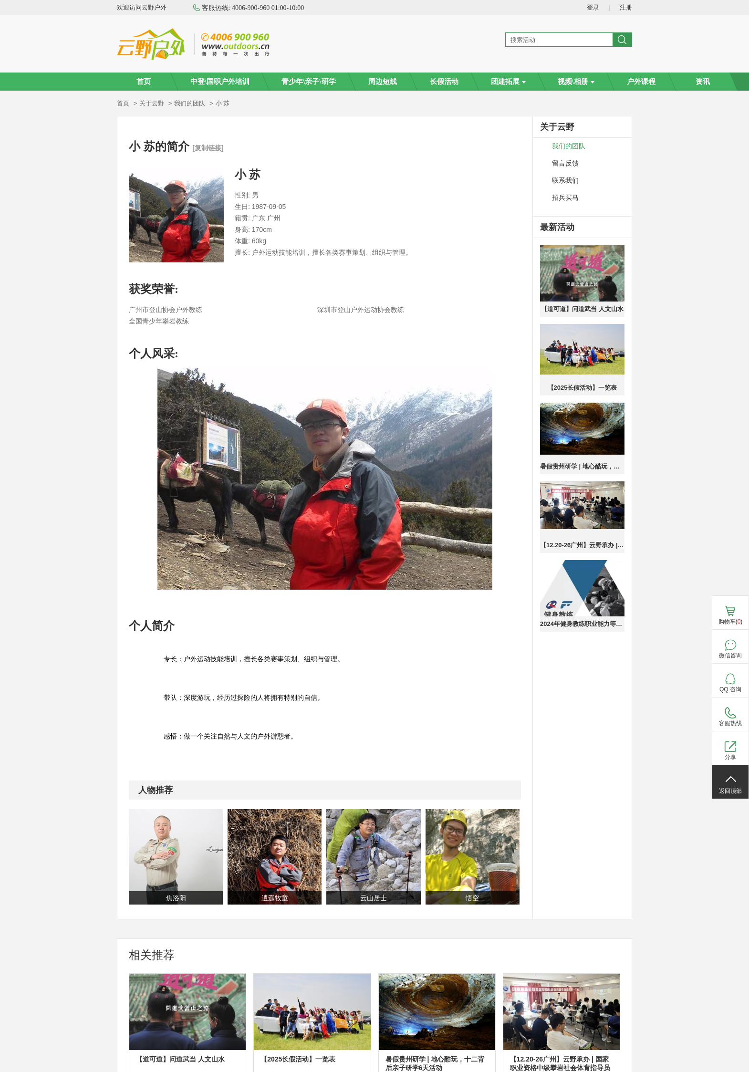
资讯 (703, 81)
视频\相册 (576, 81)
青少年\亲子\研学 (308, 81)
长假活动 (444, 81)
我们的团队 (189, 103)
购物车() (730, 621)
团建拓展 (508, 81)
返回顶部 (730, 791)
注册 (626, 7)
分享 (730, 757)
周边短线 (382, 81)
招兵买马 (565, 197)
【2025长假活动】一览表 (582, 387)
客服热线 (730, 723)
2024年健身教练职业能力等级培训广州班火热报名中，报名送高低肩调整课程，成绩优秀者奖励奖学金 (582, 623)
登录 (593, 7)
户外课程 (641, 81)
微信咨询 (730, 655)
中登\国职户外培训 (220, 81)
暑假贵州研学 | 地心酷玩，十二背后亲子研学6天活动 (582, 466)
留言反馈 (565, 163)
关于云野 (151, 103)
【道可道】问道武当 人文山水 (582, 308)
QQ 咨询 (730, 689)
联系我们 (565, 180)
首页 (143, 81)
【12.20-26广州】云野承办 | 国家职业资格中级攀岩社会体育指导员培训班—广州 (582, 545)
